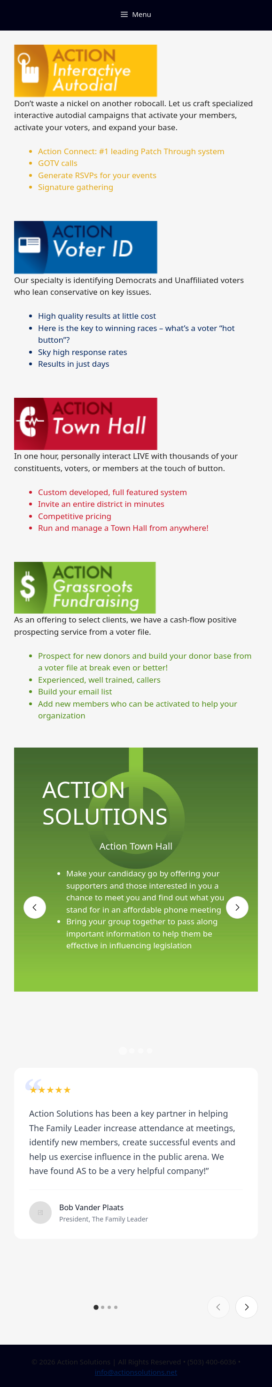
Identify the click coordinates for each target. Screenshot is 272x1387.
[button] (122, 1051)
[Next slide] (237, 907)
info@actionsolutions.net (136, 1372)
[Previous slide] (34, 907)
